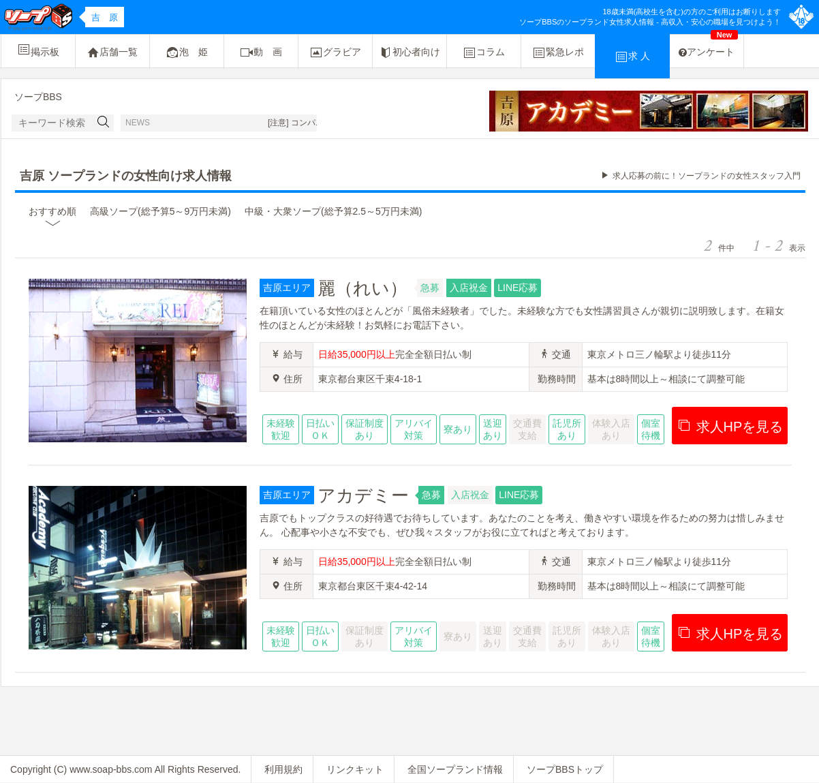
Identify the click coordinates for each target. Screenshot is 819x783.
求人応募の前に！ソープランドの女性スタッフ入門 (707, 176)
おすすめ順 (52, 211)
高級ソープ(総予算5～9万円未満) (160, 211)
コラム (484, 52)
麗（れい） (362, 288)
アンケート (708, 46)
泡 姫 (187, 52)
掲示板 (38, 49)
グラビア (335, 52)
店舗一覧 (112, 52)
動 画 (261, 52)
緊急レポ (558, 52)
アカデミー (363, 495)
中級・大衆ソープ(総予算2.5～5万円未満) (333, 211)
